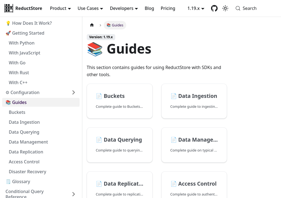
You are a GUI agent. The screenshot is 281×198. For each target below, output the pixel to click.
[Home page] (92, 25)
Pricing (168, 8)
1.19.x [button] (193, 8)
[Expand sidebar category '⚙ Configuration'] (74, 92)
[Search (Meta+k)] (255, 8)
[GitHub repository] (214, 8)
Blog (149, 8)
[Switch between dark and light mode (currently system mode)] (225, 8)
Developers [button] (121, 8)
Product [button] (58, 8)
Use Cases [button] (88, 8)
